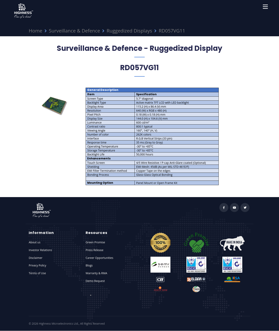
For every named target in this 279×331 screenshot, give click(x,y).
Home (35, 30)
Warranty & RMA (96, 273)
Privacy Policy (37, 265)
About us (34, 242)
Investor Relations (40, 250)
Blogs (89, 265)
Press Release (94, 250)
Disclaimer (35, 258)
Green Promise (95, 242)
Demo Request (95, 281)
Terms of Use (37, 273)
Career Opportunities (99, 258)
